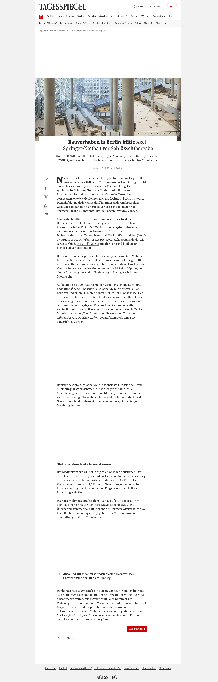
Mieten (61, 638)
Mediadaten (165, 668)
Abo (172, 6)
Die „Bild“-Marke (88, 244)
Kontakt (63, 668)
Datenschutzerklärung (81, 668)
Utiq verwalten (149, 668)
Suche (138, 6)
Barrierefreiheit (131, 668)
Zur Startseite (137, 628)
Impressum (50, 668)
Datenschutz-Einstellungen (107, 668)
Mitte (69, 638)
